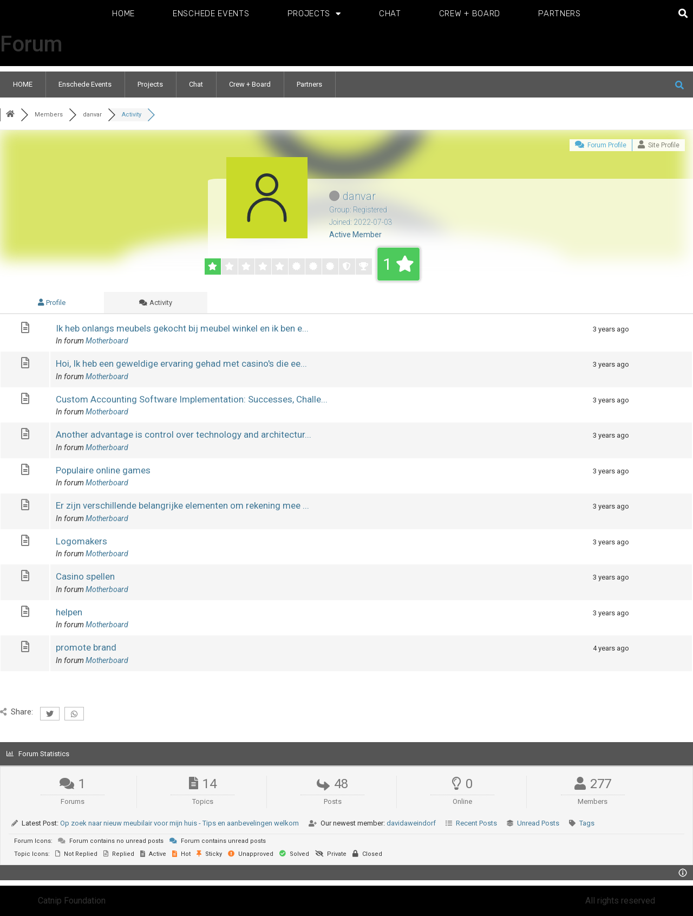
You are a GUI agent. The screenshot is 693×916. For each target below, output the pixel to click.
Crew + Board (469, 13)
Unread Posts (538, 823)
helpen (69, 612)
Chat (390, 13)
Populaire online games (103, 470)
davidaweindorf (411, 823)
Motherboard (107, 340)
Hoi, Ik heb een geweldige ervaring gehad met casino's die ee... (181, 363)
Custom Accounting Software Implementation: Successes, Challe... (192, 399)
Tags (586, 823)
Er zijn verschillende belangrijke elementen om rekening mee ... (182, 505)
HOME (123, 13)
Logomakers (81, 541)
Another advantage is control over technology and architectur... (183, 434)
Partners (559, 13)
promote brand (86, 647)
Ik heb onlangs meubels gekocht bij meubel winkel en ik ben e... (182, 328)
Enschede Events (211, 13)
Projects (314, 13)
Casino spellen (85, 576)
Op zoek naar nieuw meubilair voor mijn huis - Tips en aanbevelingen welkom (179, 823)
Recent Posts (476, 823)
